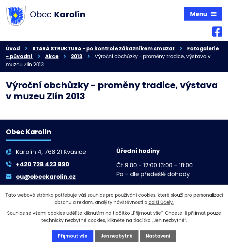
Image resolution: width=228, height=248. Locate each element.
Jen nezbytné (117, 236)
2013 (76, 56)
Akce (51, 56)
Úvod (13, 48)
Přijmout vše (73, 236)
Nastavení (158, 236)
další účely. (161, 202)
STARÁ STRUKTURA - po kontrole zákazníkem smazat (103, 48)
